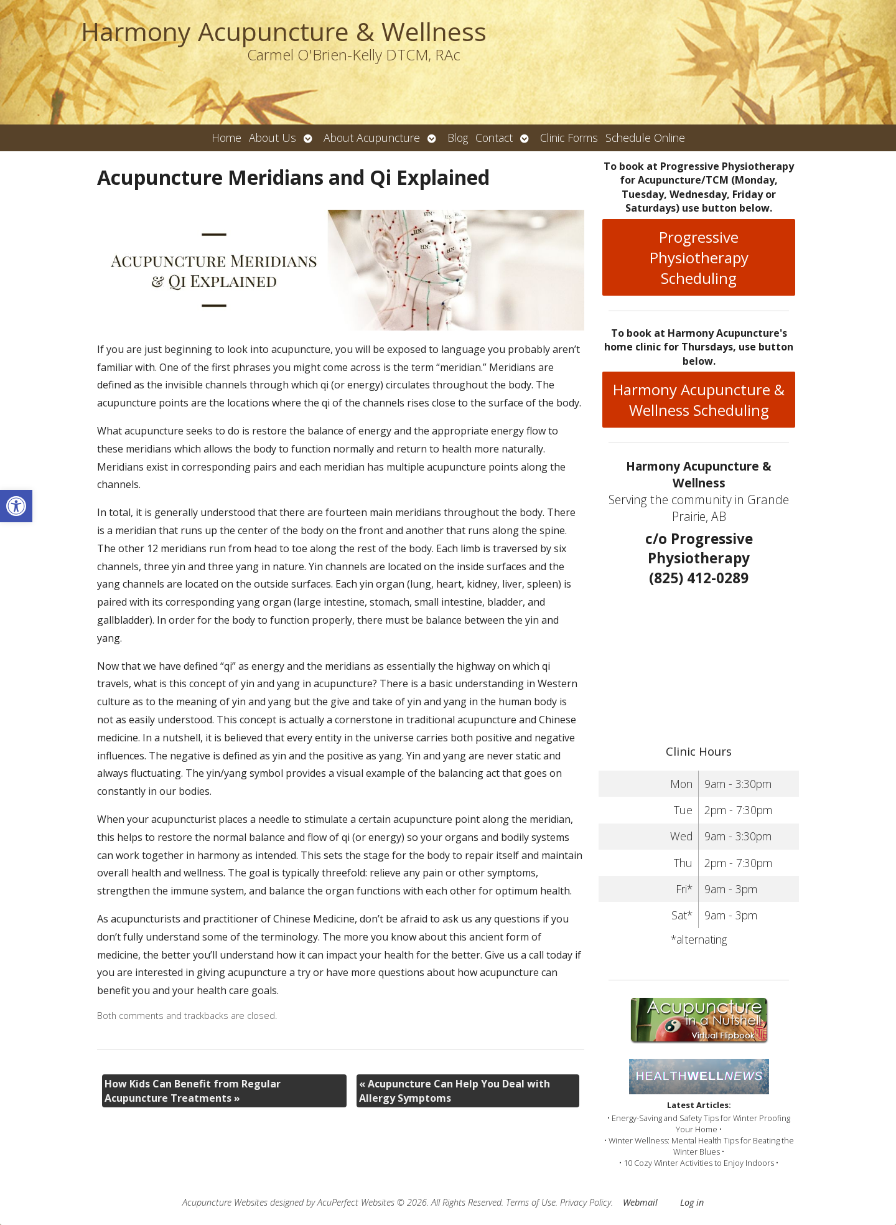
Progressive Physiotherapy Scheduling (699, 257)
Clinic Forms (569, 137)
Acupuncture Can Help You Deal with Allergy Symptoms (454, 1090)
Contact (494, 137)
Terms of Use (531, 1202)
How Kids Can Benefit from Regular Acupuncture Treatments (193, 1090)
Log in (692, 1202)
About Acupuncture (372, 137)
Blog (457, 137)
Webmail (640, 1202)
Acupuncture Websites (225, 1202)
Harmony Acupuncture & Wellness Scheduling (699, 399)
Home (226, 137)
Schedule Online (645, 137)
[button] (16, 506)
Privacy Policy (585, 1202)
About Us (272, 137)
